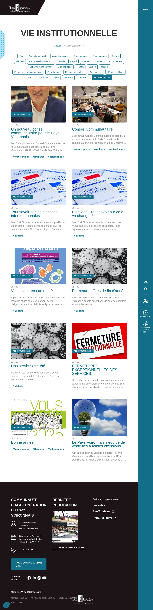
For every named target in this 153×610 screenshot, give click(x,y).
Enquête (98, 61)
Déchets (20, 61)
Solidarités (43, 77)
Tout (21, 56)
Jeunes (92, 67)
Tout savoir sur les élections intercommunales (34, 214)
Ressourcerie (96, 72)
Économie (60, 61)
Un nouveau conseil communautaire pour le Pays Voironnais (35, 133)
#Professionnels (56, 157)
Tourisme (68, 77)
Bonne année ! (23, 442)
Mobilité (104, 67)
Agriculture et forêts (38, 56)
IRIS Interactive (34, 592)
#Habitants (38, 157)
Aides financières (60, 56)
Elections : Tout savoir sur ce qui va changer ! (99, 214)
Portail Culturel (104, 518)
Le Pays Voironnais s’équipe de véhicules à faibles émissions (98, 444)
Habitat (80, 67)
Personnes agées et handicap (28, 72)
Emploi (73, 61)
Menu (145, 8)
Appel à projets (100, 56)
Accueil (57, 46)
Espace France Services (41, 67)
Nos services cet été (28, 366)
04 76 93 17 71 (26, 549)
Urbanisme (83, 77)
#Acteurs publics (21, 157)
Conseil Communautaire (92, 129)
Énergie (85, 61)
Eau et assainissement (39, 61)
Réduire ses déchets (74, 72)
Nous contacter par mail (29, 564)
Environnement (115, 61)
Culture (115, 56)
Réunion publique (115, 72)
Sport (56, 77)
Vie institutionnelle (102, 77)
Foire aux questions (105, 499)
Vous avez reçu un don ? (32, 291)
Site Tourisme (104, 512)
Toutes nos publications (68, 547)
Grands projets (65, 67)
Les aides (99, 505)
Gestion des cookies (67, 598)
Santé (30, 77)
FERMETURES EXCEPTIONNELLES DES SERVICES (94, 370)
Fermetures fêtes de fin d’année (99, 291)
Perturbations (53, 72)
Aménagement (80, 56)
